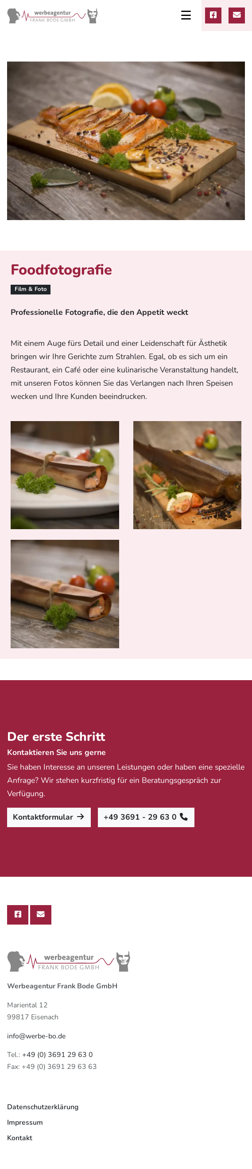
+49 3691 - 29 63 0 (146, 817)
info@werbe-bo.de (36, 1036)
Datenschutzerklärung (42, 1107)
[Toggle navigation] (186, 15)
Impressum (25, 1122)
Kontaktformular (49, 817)
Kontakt (19, 1138)
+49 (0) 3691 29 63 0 (57, 1055)
